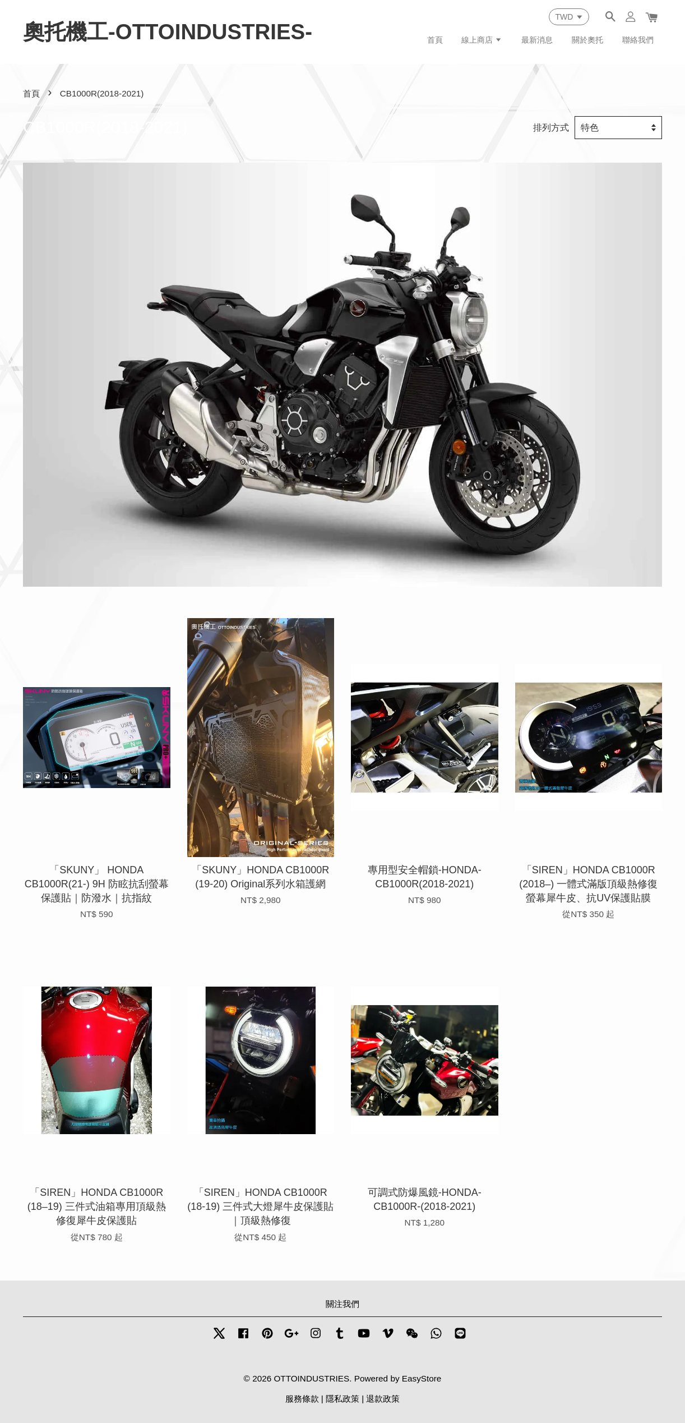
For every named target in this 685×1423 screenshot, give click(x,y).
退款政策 (383, 1398)
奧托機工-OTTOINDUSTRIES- (167, 32)
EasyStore (422, 1378)
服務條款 (302, 1398)
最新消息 (537, 39)
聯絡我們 (638, 39)
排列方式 (551, 127)
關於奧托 (587, 39)
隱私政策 (342, 1398)
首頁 (435, 39)
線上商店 (481, 39)
